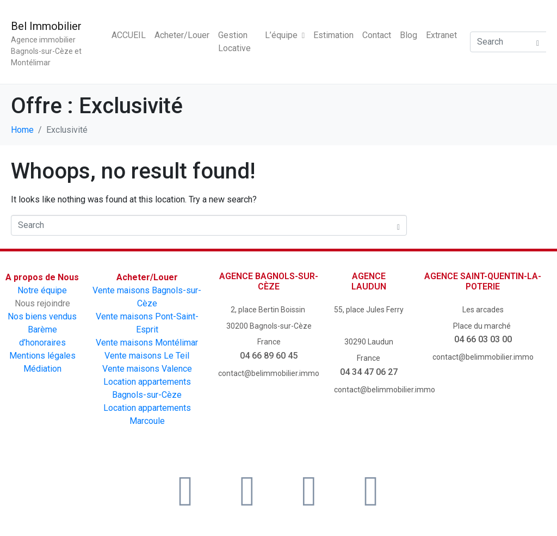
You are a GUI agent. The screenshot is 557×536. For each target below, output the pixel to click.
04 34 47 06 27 (369, 372)
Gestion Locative (234, 41)
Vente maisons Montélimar (147, 342)
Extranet (441, 35)
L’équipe (285, 35)
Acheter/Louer (181, 35)
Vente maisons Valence (147, 369)
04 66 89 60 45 (269, 355)
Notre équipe (42, 290)
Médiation (42, 369)
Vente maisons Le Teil (146, 355)
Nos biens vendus (42, 316)
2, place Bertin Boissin (269, 309)
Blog (408, 35)
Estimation (333, 35)
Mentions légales (42, 355)
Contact (376, 35)
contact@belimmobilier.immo (268, 373)
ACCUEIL (129, 35)
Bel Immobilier (46, 26)
